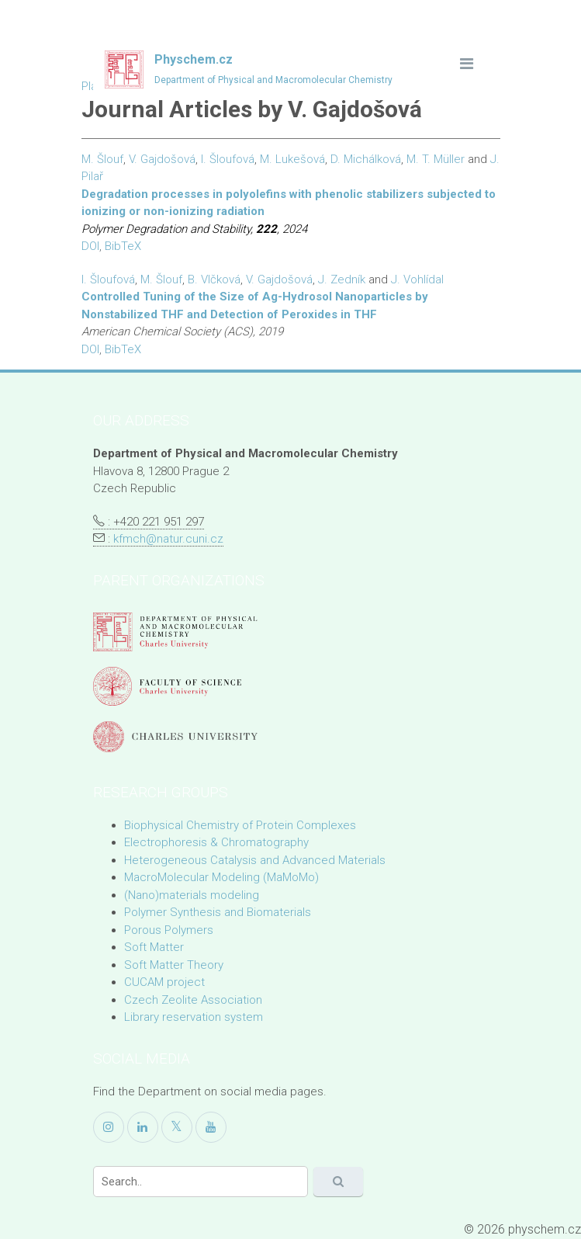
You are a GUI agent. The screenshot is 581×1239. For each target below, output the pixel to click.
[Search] (200, 1181)
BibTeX (123, 246)
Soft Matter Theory (173, 965)
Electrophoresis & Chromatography (216, 842)
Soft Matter (154, 947)
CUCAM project (164, 982)
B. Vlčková (214, 279)
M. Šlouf (102, 159)
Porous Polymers (168, 930)
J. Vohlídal (417, 279)
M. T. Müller (435, 159)
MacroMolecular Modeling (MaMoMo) (221, 877)
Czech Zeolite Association (193, 1000)
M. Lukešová (292, 159)
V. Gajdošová (162, 159)
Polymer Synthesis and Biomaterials (217, 912)
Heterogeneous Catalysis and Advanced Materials (255, 860)
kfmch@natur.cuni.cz (168, 539)
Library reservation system (193, 1017)
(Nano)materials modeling (191, 895)
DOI (90, 246)
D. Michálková (365, 159)
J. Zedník (341, 279)
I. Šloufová (227, 159)
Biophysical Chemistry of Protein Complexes (240, 825)
